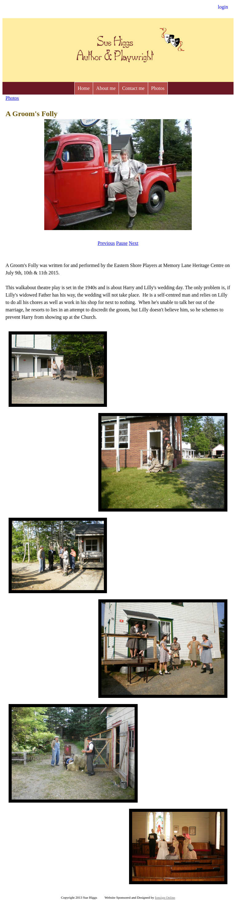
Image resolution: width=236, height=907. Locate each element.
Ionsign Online (165, 897)
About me (106, 88)
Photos (158, 88)
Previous (106, 243)
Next (133, 243)
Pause (122, 243)
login (223, 7)
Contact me (133, 88)
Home (84, 88)
